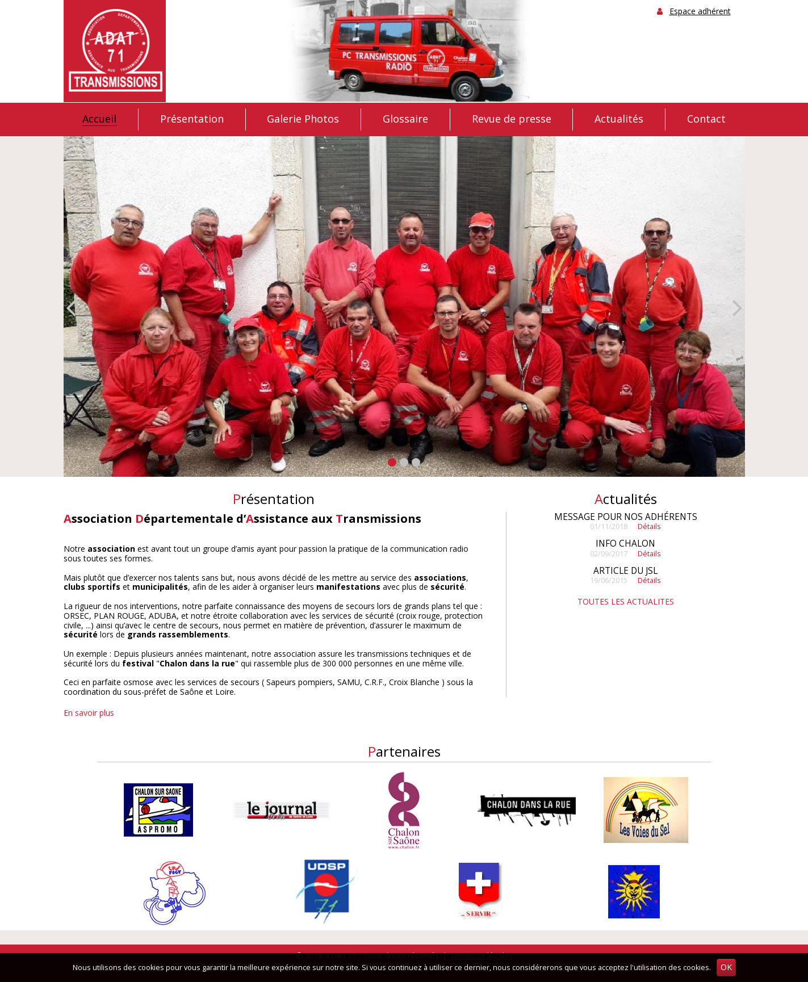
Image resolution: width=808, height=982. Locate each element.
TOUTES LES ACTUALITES (625, 601)
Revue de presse (511, 119)
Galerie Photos (303, 119)
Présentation (192, 119)
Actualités (619, 119)
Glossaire (405, 119)
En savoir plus (89, 712)
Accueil (99, 119)
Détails (649, 526)
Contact (706, 119)
